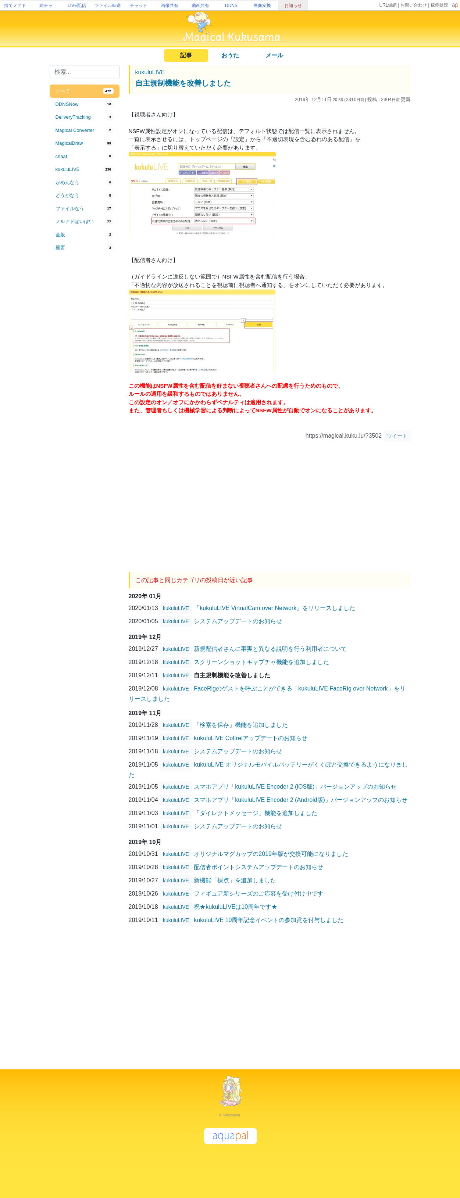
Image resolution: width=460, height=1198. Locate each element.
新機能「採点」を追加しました (235, 880)
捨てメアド (15, 5)
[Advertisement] (85, 375)
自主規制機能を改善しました (183, 83)
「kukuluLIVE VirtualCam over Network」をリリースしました (274, 608)
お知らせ (293, 5)
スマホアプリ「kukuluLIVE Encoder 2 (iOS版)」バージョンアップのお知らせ (295, 786)
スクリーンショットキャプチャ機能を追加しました (261, 662)
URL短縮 (388, 5)
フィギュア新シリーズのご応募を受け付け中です (258, 893)
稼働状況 (439, 5)
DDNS (231, 5)
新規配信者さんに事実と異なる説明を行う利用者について (270, 649)
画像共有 (169, 5)
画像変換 (262, 5)
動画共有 (200, 5)
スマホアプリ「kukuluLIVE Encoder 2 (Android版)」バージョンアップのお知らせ (300, 800)
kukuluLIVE (150, 72)
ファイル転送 (108, 5)
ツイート (397, 436)
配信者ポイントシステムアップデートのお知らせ (258, 867)
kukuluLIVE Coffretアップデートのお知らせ (250, 738)
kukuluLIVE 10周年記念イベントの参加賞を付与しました (268, 920)
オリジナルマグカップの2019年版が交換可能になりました (271, 854)
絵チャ (46, 5)
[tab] (85, 91)
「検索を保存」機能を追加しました (241, 725)
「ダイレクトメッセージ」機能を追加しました (255, 813)
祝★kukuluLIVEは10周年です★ (235, 907)
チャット (138, 5)
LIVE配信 (77, 5)
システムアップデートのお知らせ (238, 621)
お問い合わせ (413, 5)
